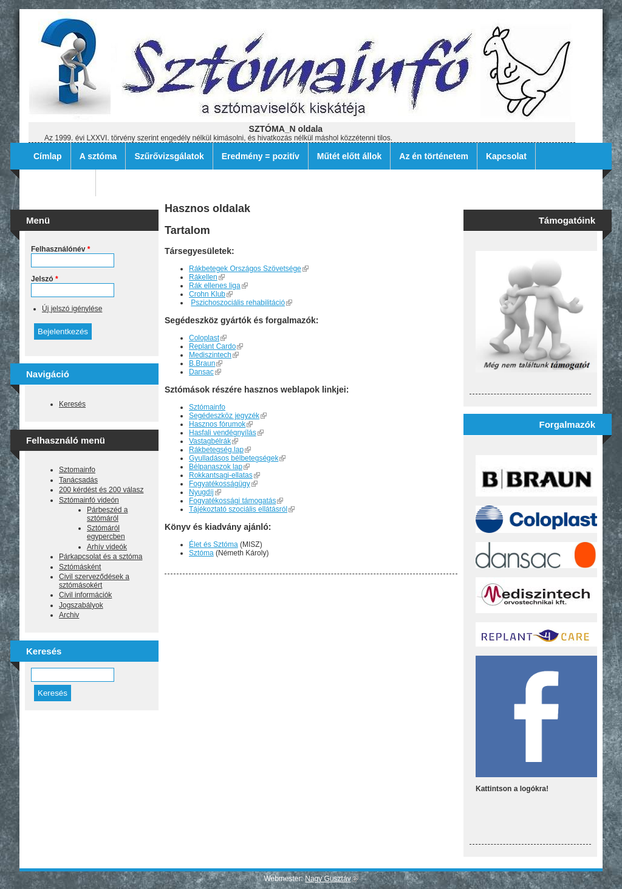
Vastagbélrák (213, 441)
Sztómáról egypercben (106, 532)
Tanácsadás (78, 480)
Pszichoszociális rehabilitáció (241, 302)
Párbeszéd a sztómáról (107, 514)
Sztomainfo (77, 469)
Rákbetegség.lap (220, 449)
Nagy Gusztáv (331, 878)
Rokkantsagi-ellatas (224, 475)
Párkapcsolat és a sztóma (100, 556)
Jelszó (44, 279)
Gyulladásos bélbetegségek (237, 458)
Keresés (72, 404)
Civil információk (85, 595)
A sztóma (98, 156)
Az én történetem (433, 156)
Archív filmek (60, 183)
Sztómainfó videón (89, 500)
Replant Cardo (216, 346)
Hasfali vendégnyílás (226, 432)
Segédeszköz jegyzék (228, 415)
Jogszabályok (81, 605)
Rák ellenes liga (218, 285)
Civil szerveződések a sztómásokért (94, 580)
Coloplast (208, 338)
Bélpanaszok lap (219, 466)
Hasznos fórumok (221, 424)
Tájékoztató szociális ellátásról (242, 509)
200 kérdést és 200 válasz (101, 490)
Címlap (47, 156)
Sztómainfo (207, 407)
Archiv (69, 615)
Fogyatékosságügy (223, 483)
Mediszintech (214, 355)
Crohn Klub (211, 294)
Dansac (205, 372)
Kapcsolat (506, 156)
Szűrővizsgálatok (168, 156)
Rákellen (207, 277)
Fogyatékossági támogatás (236, 500)
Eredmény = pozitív (260, 156)
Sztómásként (80, 567)
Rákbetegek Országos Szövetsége (249, 268)
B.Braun (205, 363)
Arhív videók (107, 547)
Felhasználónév (60, 249)
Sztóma (201, 553)
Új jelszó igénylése (72, 308)
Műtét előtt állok (349, 156)
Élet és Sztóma (213, 544)
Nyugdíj (205, 492)
